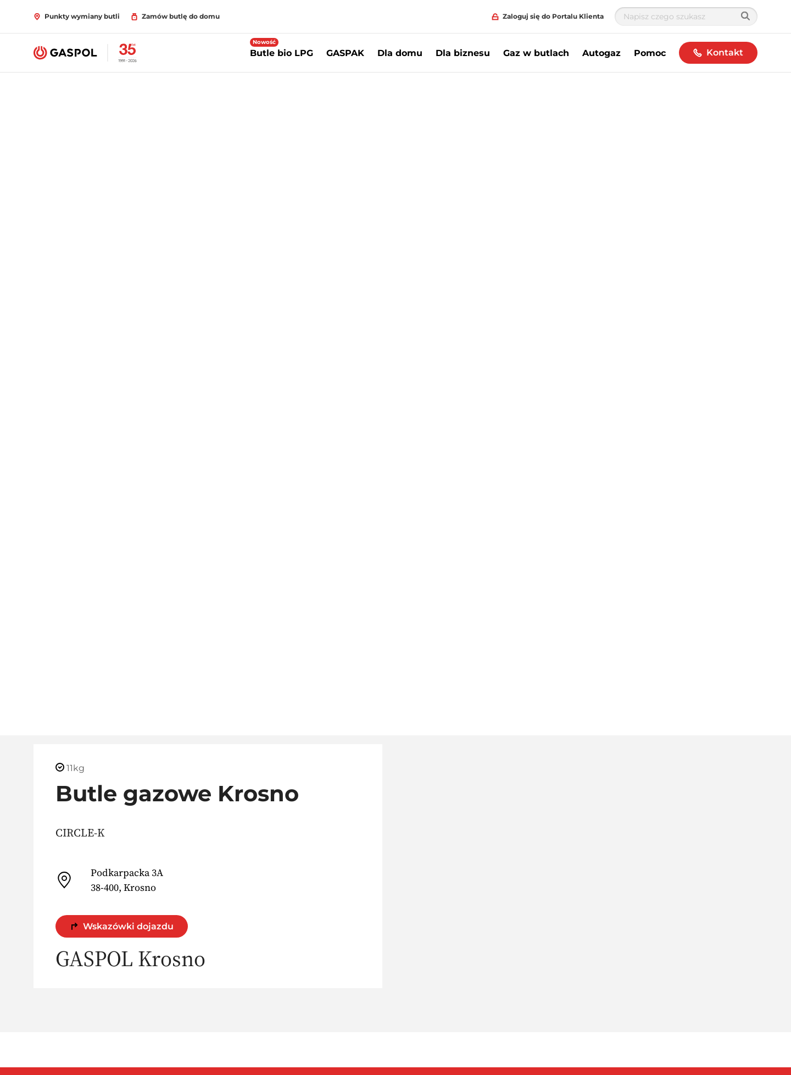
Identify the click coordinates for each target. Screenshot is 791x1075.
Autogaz (601, 53)
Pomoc (650, 53)
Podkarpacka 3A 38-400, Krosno (109, 880)
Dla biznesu (463, 53)
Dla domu (399, 53)
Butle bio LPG (281, 53)
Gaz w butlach (536, 53)
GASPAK (345, 53)
